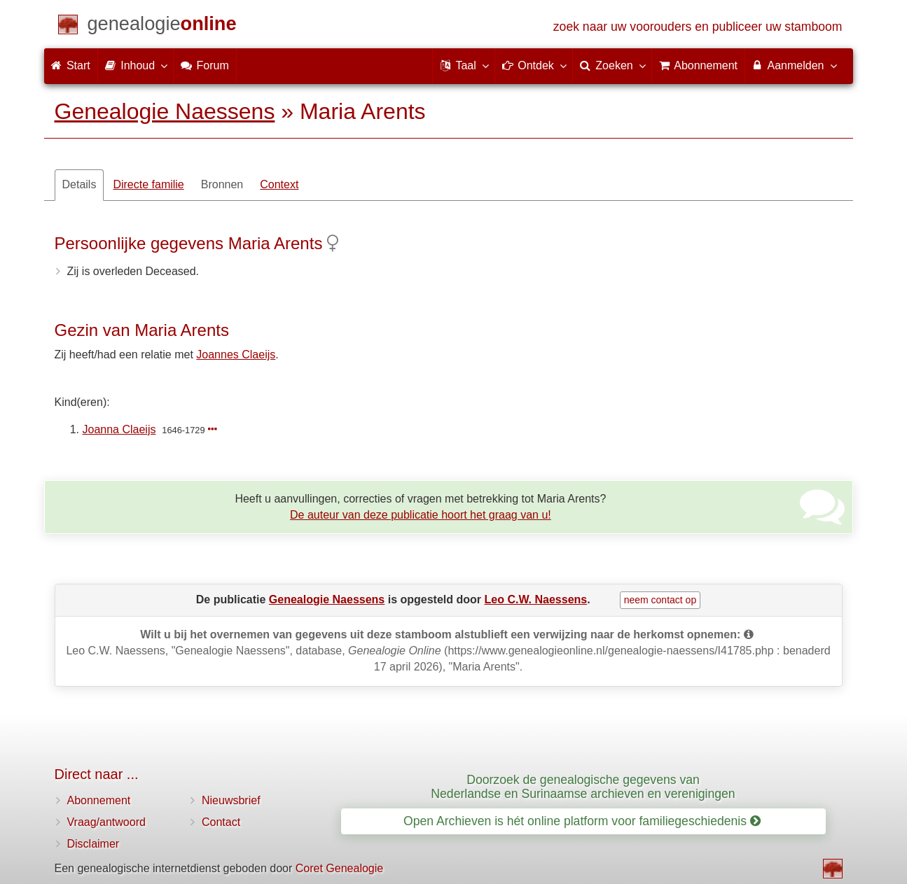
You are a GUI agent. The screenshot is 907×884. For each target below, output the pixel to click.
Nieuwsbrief (231, 800)
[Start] (162, 26)
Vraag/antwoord (106, 822)
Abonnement (99, 800)
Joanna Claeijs (119, 429)
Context (279, 184)
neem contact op (660, 599)
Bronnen (222, 184)
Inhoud (135, 65)
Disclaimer (93, 844)
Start (70, 65)
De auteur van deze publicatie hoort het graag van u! (420, 515)
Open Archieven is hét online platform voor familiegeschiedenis (582, 821)
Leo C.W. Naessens (536, 599)
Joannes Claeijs (235, 354)
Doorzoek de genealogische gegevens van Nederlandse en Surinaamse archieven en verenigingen (583, 786)
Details (79, 184)
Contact (221, 822)
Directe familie (148, 184)
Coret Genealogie (339, 868)
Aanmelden (794, 65)
